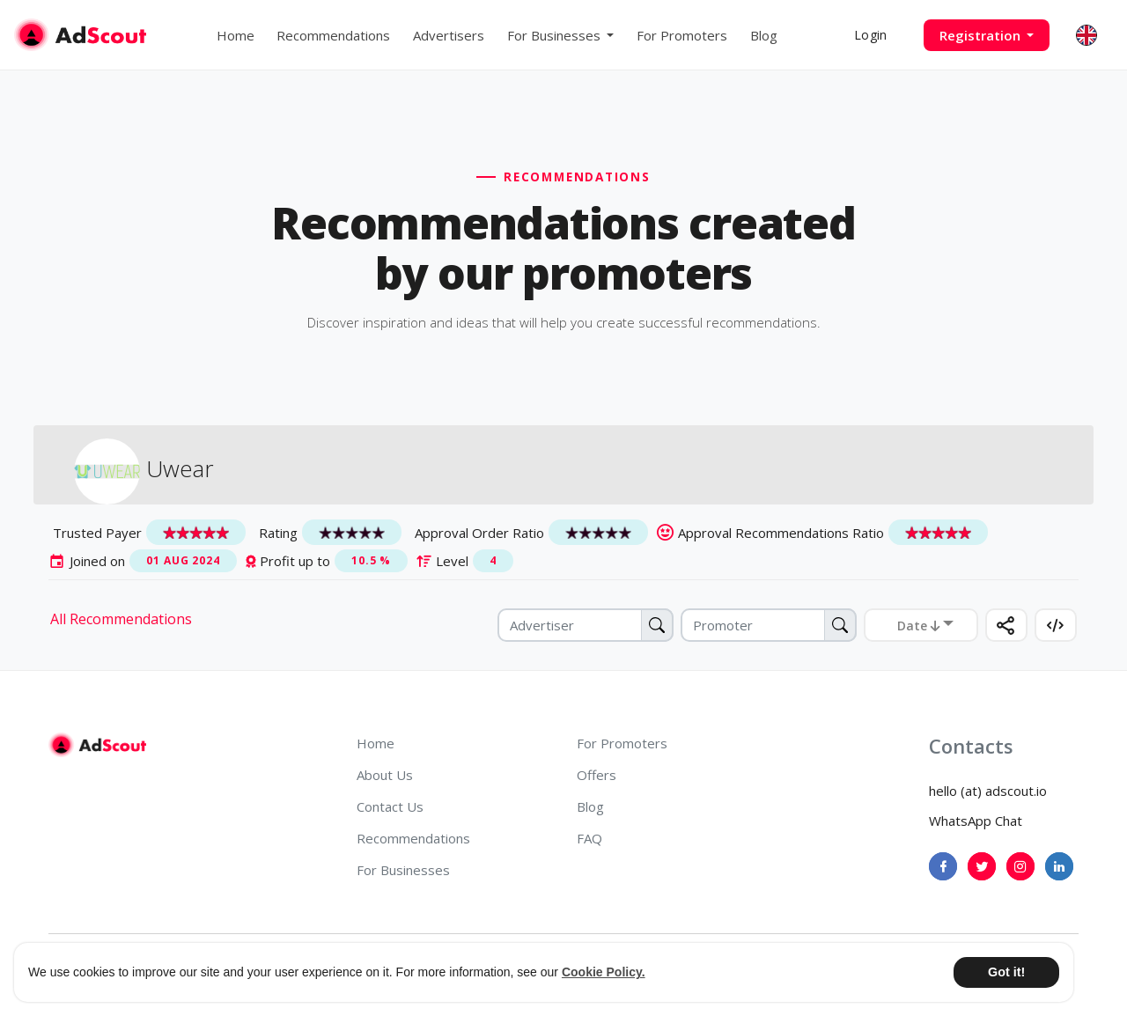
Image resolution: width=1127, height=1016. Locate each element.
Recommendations (333, 35)
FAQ (589, 838)
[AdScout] (97, 745)
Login (870, 34)
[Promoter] (769, 625)
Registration (981, 35)
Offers (596, 775)
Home (235, 35)
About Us (385, 775)
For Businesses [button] (555, 35)
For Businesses (403, 870)
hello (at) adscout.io (988, 790)
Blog (763, 35)
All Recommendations (121, 619)
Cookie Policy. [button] (603, 972)
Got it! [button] (1006, 972)
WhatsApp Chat (975, 820)
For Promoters (682, 35)
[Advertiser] (585, 625)
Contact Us (390, 806)
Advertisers (448, 35)
